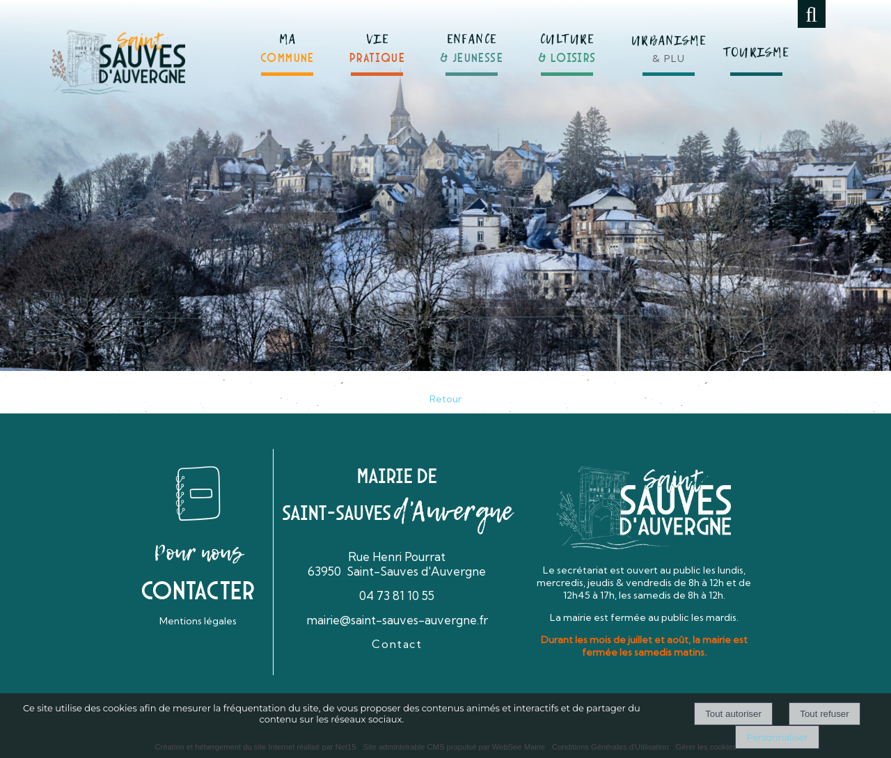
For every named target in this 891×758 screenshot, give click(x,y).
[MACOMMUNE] (287, 42)
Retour (445, 399)
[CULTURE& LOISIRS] (567, 42)
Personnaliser (776, 737)
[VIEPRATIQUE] (377, 43)
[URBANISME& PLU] (668, 41)
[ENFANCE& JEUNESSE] (471, 42)
